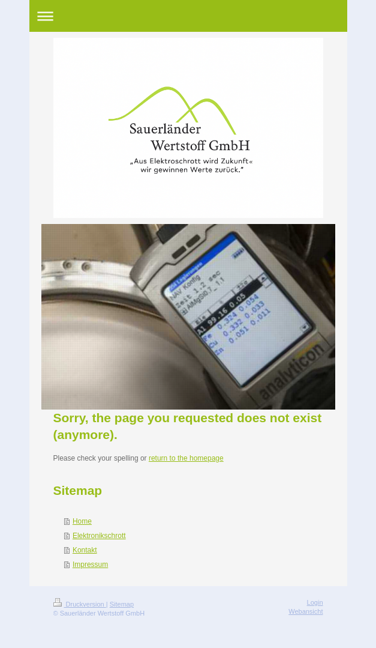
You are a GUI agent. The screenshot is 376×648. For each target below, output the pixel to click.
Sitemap (122, 604)
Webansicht (305, 611)
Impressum (90, 564)
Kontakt (85, 550)
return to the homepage (186, 458)
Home (82, 521)
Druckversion (79, 604)
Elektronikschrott (99, 535)
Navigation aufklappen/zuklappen (188, 16)
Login (315, 602)
